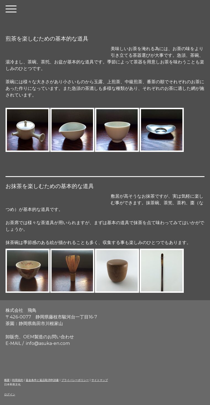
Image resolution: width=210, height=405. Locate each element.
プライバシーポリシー (75, 380)
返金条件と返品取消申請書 (42, 380)
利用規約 (17, 380)
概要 (7, 380)
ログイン (9, 394)
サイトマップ (99, 380)
